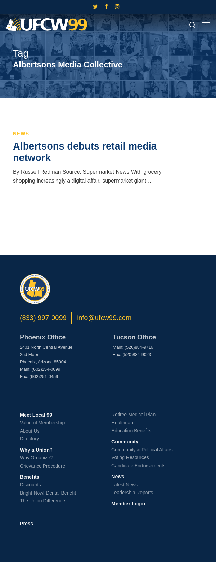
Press (26, 523)
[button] (206, 24)
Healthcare (123, 422)
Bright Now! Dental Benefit (48, 493)
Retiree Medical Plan (133, 414)
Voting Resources (130, 457)
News (21, 133)
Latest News (124, 484)
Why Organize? (36, 457)
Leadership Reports (132, 492)
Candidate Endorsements (138, 465)
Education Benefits (131, 430)
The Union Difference (42, 500)
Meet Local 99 (36, 415)
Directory (29, 438)
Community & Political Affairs (142, 449)
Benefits (29, 477)
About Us (30, 431)
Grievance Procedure (42, 466)
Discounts (30, 484)
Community (124, 441)
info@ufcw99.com (104, 318)
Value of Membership (42, 422)
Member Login (128, 503)
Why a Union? (36, 450)
